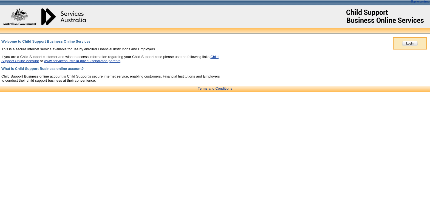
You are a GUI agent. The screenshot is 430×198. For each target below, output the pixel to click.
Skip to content (420, 1)
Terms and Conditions (215, 88)
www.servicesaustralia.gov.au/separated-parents (82, 61)
